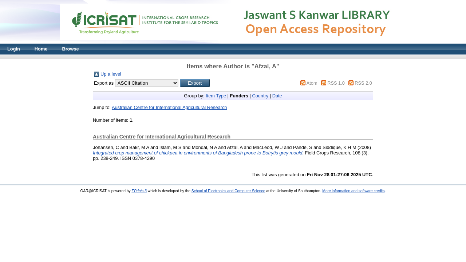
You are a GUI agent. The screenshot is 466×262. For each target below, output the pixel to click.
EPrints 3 (139, 191)
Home (41, 49)
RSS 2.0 (363, 83)
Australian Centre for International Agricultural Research (169, 107)
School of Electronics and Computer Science (228, 191)
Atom (312, 83)
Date (277, 95)
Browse (70, 49)
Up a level (110, 74)
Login (13, 49)
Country (260, 95)
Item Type (216, 95)
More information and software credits (353, 191)
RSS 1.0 (336, 83)
